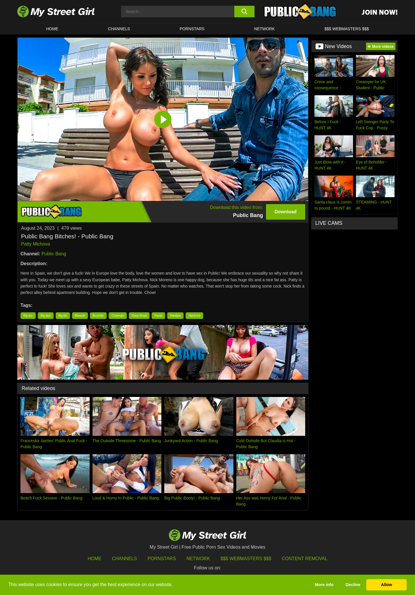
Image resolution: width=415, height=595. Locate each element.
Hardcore (194, 315)
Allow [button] (386, 584)
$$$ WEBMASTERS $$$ (347, 28)
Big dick (46, 315)
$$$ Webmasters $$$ (245, 558)
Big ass (28, 315)
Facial (158, 315)
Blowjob (80, 315)
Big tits (63, 315)
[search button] (244, 11)
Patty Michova (35, 244)
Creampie (118, 315)
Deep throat (139, 315)
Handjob (175, 315)
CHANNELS (119, 28)
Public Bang (54, 253)
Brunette (98, 315)
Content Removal (305, 558)
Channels (124, 558)
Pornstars (192, 28)
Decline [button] (353, 584)
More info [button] (324, 584)
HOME (52, 28)
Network (264, 28)
